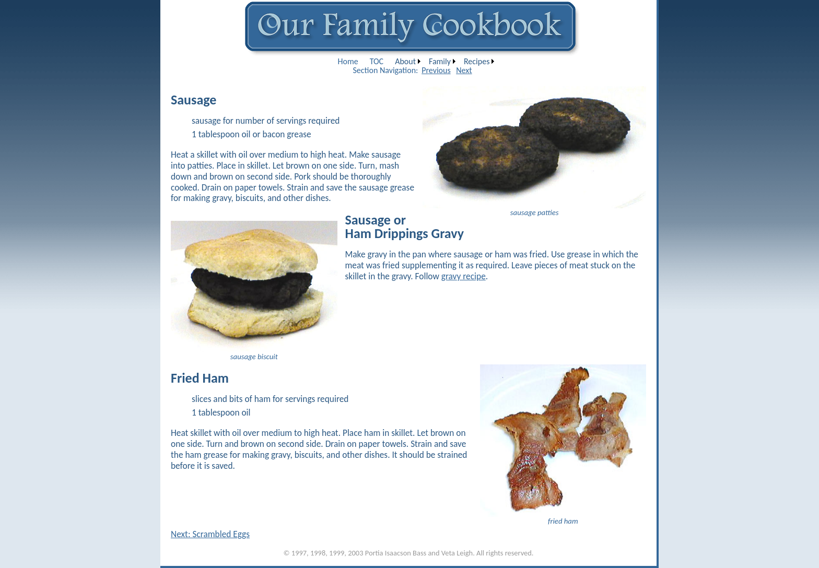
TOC (376, 61)
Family (440, 61)
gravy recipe (463, 276)
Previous (436, 70)
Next (464, 70)
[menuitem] (348, 61)
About (405, 61)
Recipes (476, 61)
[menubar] (414, 61)
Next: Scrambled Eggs (210, 534)
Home (348, 61)
